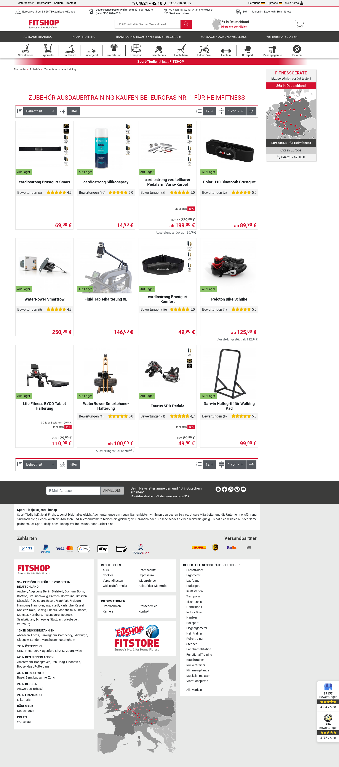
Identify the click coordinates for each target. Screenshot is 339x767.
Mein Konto (294, 3)
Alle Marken (194, 690)
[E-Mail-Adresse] (73, 491)
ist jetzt (160, 65)
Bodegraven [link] (42, 662)
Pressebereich (148, 606)
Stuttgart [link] (56, 619)
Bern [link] (29, 677)
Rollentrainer (194, 639)
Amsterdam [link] (25, 662)
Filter (73, 114)
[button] (251, 114)
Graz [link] (20, 651)
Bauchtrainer (195, 660)
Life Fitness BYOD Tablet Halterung (44, 409)
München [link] (80, 610)
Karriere (59, 3)
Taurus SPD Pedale (167, 409)
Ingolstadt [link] (52, 605)
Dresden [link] (81, 596)
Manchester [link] (50, 640)
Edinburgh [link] (80, 635)
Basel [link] (20, 677)
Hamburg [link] (23, 605)
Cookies (108, 575)
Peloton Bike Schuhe (229, 302)
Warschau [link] (24, 722)
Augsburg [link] (35, 591)
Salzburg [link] (68, 651)
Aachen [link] (22, 591)
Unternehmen (26, 3)
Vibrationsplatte (197, 681)
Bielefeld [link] (57, 591)
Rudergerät (193, 586)
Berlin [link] (47, 591)
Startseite (20, 72)
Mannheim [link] (65, 610)
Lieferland (256, 3)
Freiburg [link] (75, 601)
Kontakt (71, 3)
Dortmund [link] (68, 596)
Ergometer (193, 575)
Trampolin (193, 596)
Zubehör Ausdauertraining (60, 72)
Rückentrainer (195, 665)
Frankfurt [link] (62, 601)
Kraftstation (194, 591)
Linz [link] (58, 651)
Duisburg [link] (39, 601)
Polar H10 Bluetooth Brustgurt (229, 185)
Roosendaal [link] (25, 666)
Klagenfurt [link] (47, 651)
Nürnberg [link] (35, 615)
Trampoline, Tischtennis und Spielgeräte (148, 40)
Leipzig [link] (41, 610)
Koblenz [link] (22, 610)
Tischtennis (194, 602)
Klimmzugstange (197, 670)
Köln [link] (32, 610)
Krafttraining (84, 40)
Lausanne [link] (40, 677)
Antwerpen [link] (24, 689)
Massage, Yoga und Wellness (223, 40)
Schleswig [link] (42, 619)
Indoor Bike (193, 612)
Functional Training (199, 655)
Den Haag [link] (58, 662)
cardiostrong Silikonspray (105, 185)
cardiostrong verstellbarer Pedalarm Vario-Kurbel (167, 185)
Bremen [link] (54, 596)
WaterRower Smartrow (44, 302)
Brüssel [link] (38, 689)
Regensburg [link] (51, 615)
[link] (291, 114)
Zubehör (35, 72)
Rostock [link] (66, 615)
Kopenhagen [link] (25, 711)
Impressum (44, 3)
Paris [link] (27, 700)
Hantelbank (194, 607)
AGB (106, 570)
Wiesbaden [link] (71, 619)
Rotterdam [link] (41, 666)
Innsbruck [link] (31, 651)
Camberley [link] (65, 635)
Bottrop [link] (22, 596)
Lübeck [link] (52, 610)
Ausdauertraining (38, 40)
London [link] (35, 640)
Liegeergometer (196, 628)
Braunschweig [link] (38, 596)
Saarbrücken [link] (25, 619)
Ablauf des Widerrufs (152, 586)
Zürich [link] (52, 677)
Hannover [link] (37, 605)
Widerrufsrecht (148, 581)
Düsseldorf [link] (24, 601)
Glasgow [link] (23, 640)
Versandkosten (113, 581)
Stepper (191, 644)
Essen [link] (50, 601)
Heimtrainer (194, 633)
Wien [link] (78, 651)
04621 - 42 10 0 (291, 157)
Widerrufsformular (115, 586)
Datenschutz (147, 570)
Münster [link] (22, 615)
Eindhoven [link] (73, 662)
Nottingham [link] (67, 640)
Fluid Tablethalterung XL (106, 302)
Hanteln (191, 617)
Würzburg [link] (23, 624)
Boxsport (192, 623)
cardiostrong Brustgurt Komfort (167, 302)
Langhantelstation (198, 649)
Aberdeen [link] (23, 635)
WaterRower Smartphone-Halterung (106, 409)
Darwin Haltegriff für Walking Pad (229, 409)
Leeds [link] (35, 635)
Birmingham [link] (48, 635)
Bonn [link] (80, 591)
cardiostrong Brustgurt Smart (44, 185)
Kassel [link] (79, 605)
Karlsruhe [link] (67, 605)
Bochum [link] (70, 591)
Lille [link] (19, 700)
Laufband (193, 581)
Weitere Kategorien (281, 40)
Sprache (275, 3)
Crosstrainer (194, 570)
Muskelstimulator (198, 676)
